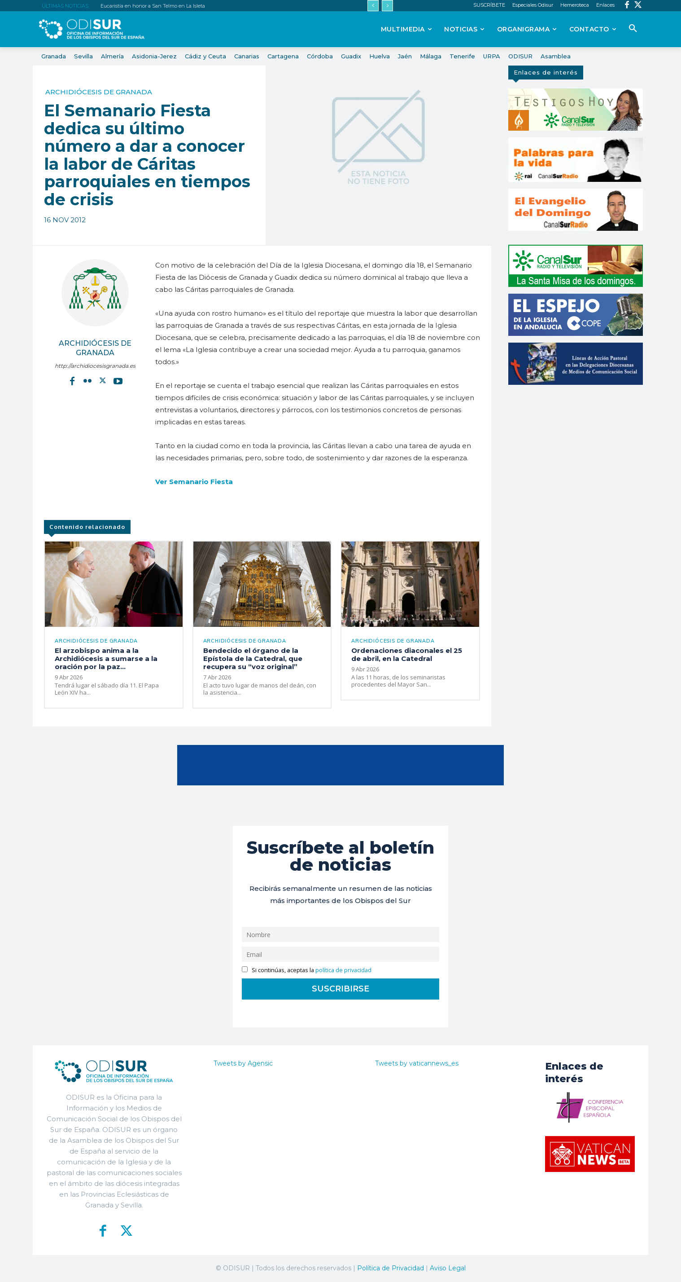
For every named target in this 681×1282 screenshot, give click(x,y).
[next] (387, 5)
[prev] (373, 5)
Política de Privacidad (390, 1268)
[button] (633, 29)
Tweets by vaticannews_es (416, 1063)
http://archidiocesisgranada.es (95, 365)
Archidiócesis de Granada (98, 91)
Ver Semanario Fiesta (194, 481)
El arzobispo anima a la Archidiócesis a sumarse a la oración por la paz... (106, 658)
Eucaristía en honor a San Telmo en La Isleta (152, 6)
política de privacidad (343, 970)
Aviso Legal (448, 1268)
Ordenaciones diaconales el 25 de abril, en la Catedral (406, 654)
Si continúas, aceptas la (306, 970)
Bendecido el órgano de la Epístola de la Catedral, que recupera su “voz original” (252, 658)
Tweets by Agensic (243, 1063)
